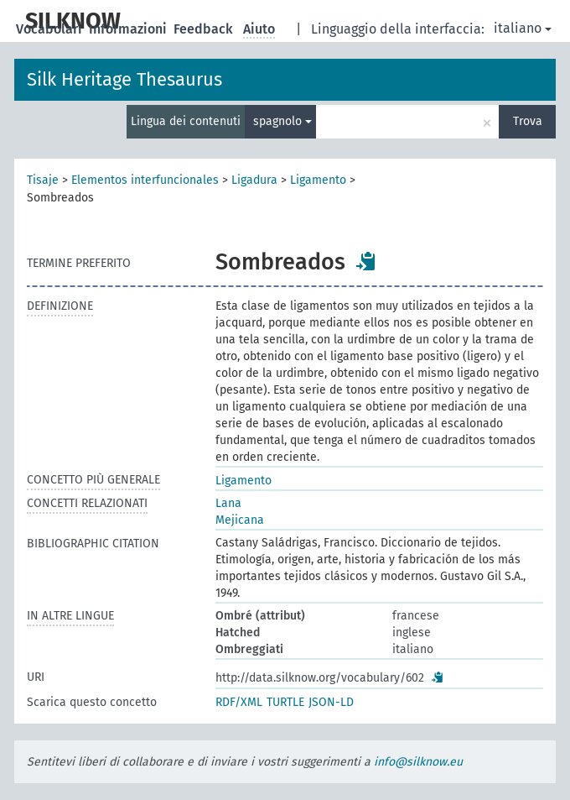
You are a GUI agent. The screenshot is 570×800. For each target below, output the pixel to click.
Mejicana (239, 520)
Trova (527, 121)
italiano (523, 28)
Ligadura (254, 180)
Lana (228, 503)
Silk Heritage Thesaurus (124, 79)
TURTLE (285, 702)
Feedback (205, 29)
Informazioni (129, 29)
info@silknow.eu (418, 762)
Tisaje (43, 180)
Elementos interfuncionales (145, 180)
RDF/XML (238, 702)
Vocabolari (51, 29)
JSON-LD (331, 702)
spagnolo (282, 121)
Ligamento (318, 180)
